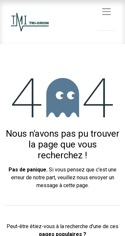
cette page (75, 185)
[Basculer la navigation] (106, 11)
